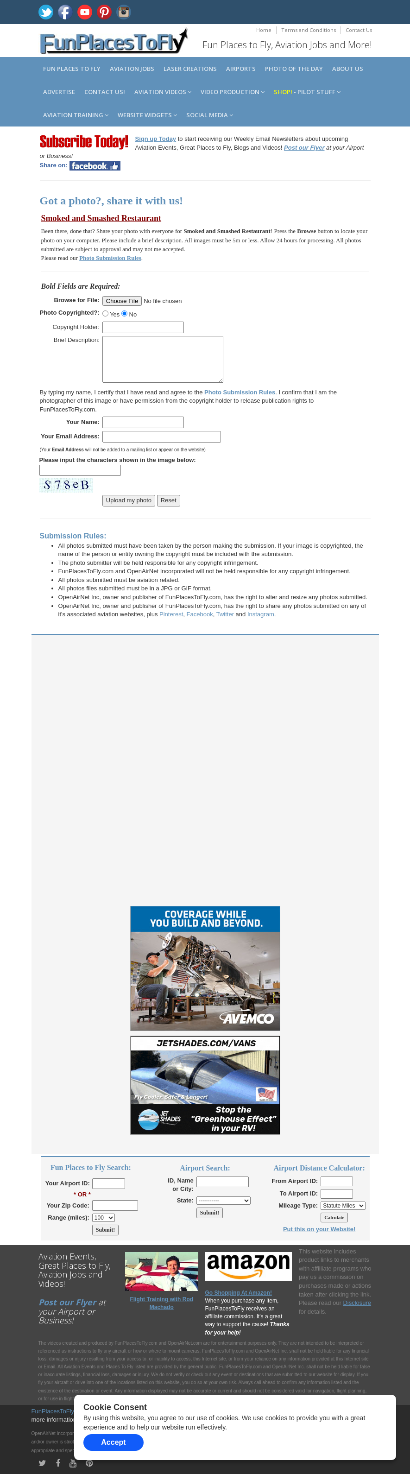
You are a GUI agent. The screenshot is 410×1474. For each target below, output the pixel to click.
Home (263, 29)
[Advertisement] (205, 707)
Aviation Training (75, 115)
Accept (113, 1442)
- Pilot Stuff (307, 92)
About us (347, 68)
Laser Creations (190, 68)
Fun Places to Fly (72, 68)
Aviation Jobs (132, 68)
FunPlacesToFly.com (59, 1411)
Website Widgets (147, 115)
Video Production (233, 92)
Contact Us (359, 29)
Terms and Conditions (308, 29)
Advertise (59, 92)
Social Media (209, 115)
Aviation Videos (162, 92)
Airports (241, 68)
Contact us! (104, 92)
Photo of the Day (294, 68)
